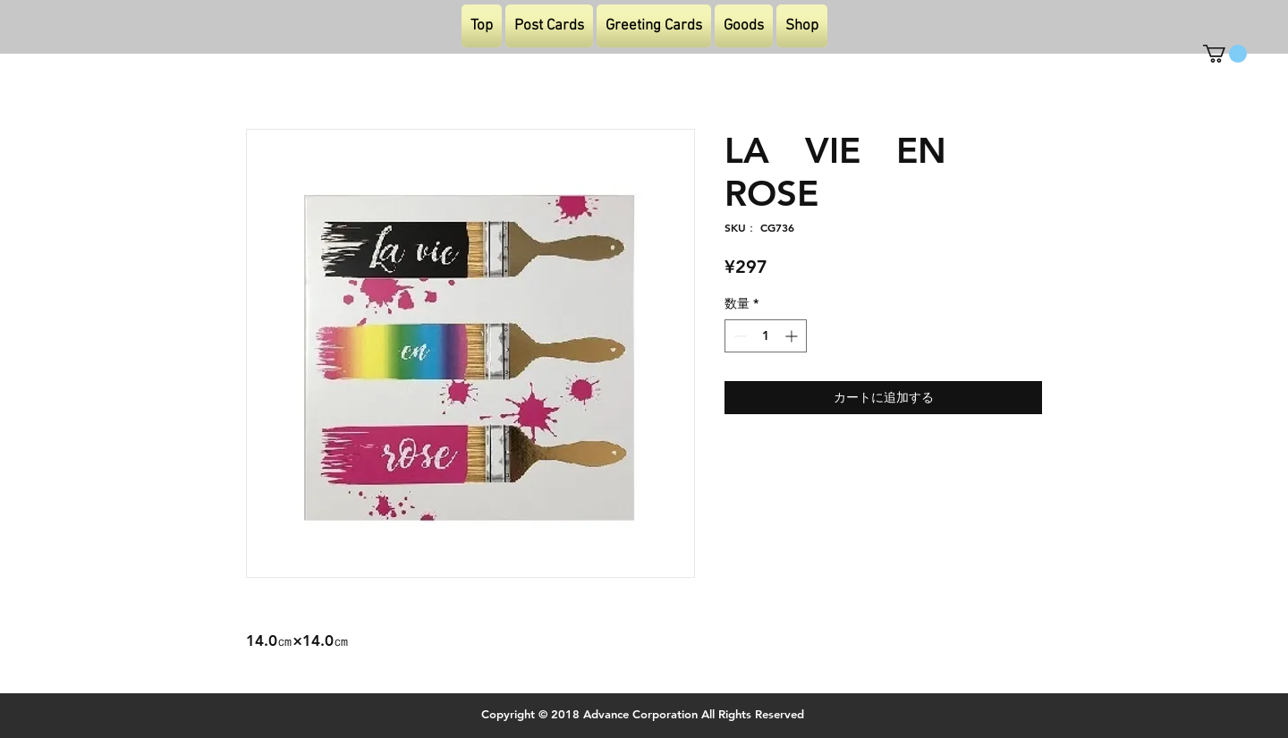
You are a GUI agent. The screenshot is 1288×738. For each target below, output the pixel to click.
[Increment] (793, 336)
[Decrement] (738, 336)
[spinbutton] (766, 336)
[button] (1225, 54)
